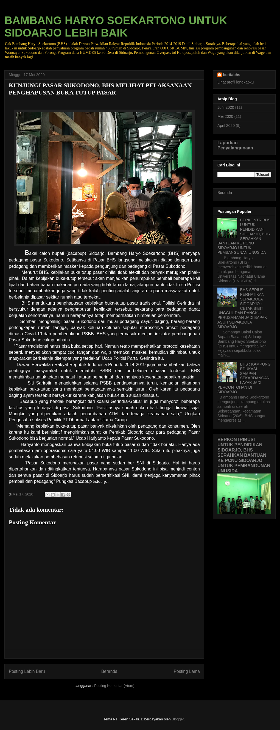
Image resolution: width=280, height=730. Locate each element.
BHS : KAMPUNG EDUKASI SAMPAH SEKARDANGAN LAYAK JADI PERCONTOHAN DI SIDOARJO (244, 378)
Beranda (109, 671)
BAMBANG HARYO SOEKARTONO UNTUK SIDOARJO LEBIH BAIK (115, 26)
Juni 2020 (225, 107)
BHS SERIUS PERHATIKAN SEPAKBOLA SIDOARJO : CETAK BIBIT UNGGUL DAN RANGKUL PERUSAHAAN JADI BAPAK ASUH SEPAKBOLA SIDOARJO (242, 308)
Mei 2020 (225, 116)
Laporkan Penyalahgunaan (235, 145)
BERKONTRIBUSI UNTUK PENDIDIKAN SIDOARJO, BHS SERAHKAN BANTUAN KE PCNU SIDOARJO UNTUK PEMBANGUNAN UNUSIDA (243, 236)
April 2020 (226, 125)
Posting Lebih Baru (27, 671)
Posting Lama (187, 671)
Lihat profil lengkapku (235, 82)
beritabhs (231, 75)
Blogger (178, 719)
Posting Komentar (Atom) (114, 686)
